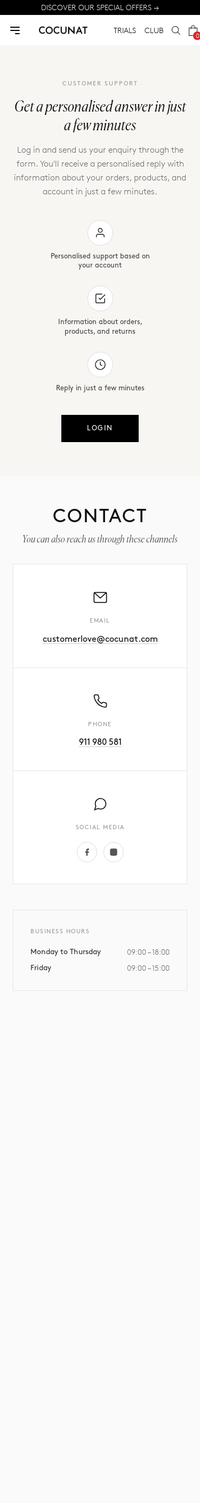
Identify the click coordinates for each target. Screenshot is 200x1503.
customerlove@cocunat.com (100, 639)
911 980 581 (100, 742)
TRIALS (125, 30)
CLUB (154, 30)
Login (100, 428)
